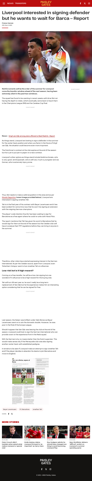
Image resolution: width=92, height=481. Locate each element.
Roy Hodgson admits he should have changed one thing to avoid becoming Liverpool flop (56, 445)
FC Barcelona (24, 409)
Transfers (20, 3)
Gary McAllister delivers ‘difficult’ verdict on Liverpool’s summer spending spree (79, 445)
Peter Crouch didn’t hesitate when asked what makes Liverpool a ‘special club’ (12, 445)
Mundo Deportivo (9, 197)
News (10, 3)
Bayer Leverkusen (9, 409)
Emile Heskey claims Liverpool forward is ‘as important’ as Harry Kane (34, 444)
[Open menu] (4, 3)
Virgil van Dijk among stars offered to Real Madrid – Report (32, 136)
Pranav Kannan (7, 23)
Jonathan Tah (37, 409)
